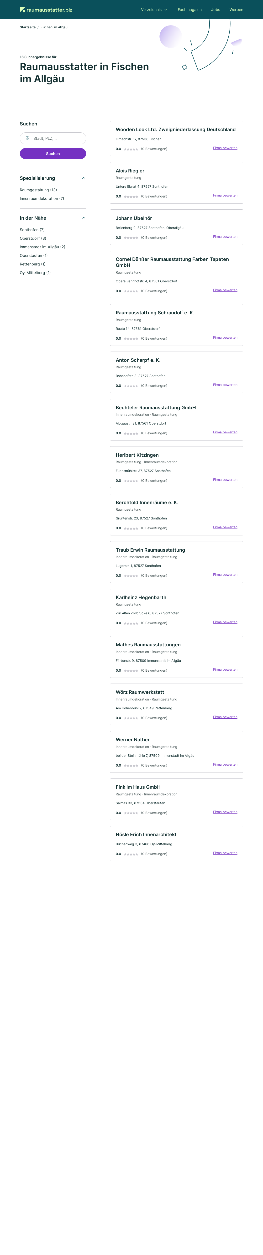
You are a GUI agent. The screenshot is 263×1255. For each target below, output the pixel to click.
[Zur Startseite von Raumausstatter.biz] (46, 10)
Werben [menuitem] (236, 9)
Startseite (28, 27)
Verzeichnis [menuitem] (151, 9)
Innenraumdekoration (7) (42, 198)
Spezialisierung (37, 178)
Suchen (53, 153)
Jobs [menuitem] (215, 9)
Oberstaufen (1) (34, 255)
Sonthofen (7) (32, 230)
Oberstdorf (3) (33, 238)
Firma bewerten (225, 148)
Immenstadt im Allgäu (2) (42, 247)
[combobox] (53, 139)
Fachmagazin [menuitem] (190, 9)
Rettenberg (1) (33, 264)
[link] (176, 139)
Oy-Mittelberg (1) (35, 272)
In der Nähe (33, 218)
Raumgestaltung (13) (38, 190)
